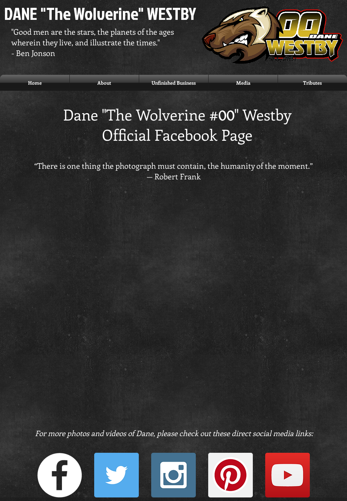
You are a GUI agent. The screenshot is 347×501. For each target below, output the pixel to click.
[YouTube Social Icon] (287, 475)
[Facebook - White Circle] (59, 475)
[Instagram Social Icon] (173, 475)
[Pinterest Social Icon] (230, 475)
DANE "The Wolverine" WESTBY (100, 13)
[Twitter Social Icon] (116, 475)
